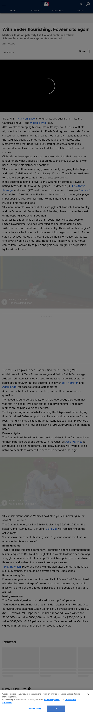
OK (56, 708)
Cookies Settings (35, 708)
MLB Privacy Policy (52, 699)
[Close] (88, 694)
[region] (46, 702)
